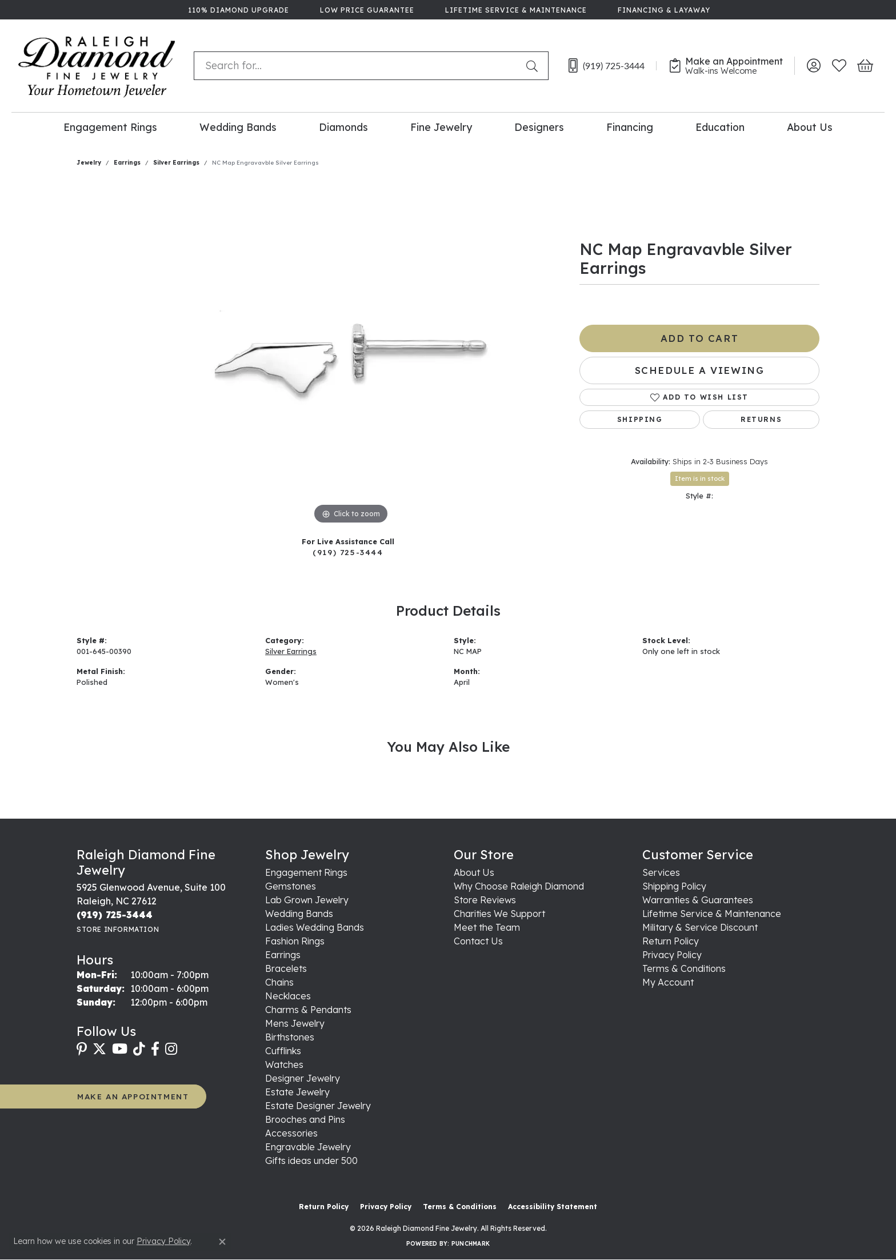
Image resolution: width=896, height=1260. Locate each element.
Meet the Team (487, 927)
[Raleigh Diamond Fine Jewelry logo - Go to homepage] (96, 65)
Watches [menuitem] (284, 1064)
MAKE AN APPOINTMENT (133, 1096)
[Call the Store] (115, 914)
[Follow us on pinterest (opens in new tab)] (82, 1049)
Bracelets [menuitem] (286, 968)
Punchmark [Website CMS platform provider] (470, 1243)
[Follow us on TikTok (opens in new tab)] (139, 1049)
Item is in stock (700, 479)
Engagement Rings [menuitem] (306, 872)
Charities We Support (499, 913)
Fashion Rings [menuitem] (295, 941)
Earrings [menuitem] (283, 954)
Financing (629, 127)
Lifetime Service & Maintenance (711, 913)
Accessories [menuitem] (291, 1133)
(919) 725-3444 (348, 552)
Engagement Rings (110, 127)
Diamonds (343, 127)
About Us (810, 127)
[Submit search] (534, 65)
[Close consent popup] (222, 1241)
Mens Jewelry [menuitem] (295, 1023)
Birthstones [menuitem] (289, 1037)
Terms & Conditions (684, 968)
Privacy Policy (672, 954)
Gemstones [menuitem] (290, 886)
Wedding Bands (238, 127)
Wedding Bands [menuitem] (299, 913)
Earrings (127, 162)
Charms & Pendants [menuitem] (308, 1009)
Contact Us (478, 941)
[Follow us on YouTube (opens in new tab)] (119, 1049)
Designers (539, 127)
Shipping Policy (674, 886)
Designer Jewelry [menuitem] (302, 1078)
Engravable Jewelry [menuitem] (308, 1147)
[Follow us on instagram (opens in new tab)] (171, 1049)
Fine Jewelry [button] (441, 127)
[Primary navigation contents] (448, 126)
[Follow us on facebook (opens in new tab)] (155, 1049)
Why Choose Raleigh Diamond (519, 886)
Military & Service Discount (700, 927)
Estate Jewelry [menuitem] (297, 1092)
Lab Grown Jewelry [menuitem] (307, 900)
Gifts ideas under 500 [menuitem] (311, 1160)
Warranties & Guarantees (697, 900)
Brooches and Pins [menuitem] (305, 1119)
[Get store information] (118, 929)
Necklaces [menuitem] (288, 996)
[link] (237, 9)
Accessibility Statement (552, 1206)
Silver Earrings (176, 162)
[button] (813, 65)
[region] (350, 355)
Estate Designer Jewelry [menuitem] (318, 1105)
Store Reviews (485, 900)
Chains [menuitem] (279, 982)
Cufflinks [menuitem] (283, 1050)
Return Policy (670, 941)
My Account (668, 982)
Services (661, 872)
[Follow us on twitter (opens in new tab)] (99, 1049)
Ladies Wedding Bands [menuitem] (314, 927)
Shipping (640, 419)
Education (720, 127)
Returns (761, 419)
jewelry (89, 162)
